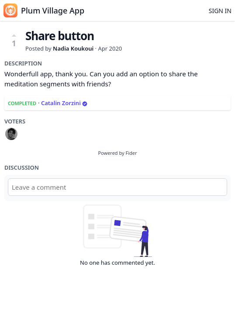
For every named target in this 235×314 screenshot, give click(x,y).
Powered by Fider (117, 153)
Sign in (220, 11)
